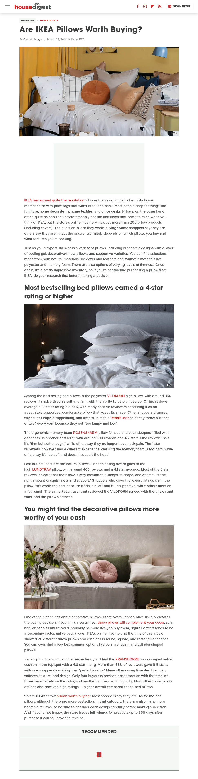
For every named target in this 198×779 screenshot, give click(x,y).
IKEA (174, 133)
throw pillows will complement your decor (131, 622)
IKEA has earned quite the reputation (54, 200)
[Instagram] (145, 7)
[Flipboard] (152, 7)
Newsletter (179, 6)
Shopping (27, 20)
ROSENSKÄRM (85, 432)
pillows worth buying (73, 696)
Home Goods (49, 20)
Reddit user (120, 418)
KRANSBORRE (127, 659)
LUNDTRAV (41, 469)
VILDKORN (116, 395)
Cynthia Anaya (32, 39)
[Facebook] (137, 7)
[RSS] (159, 7)
